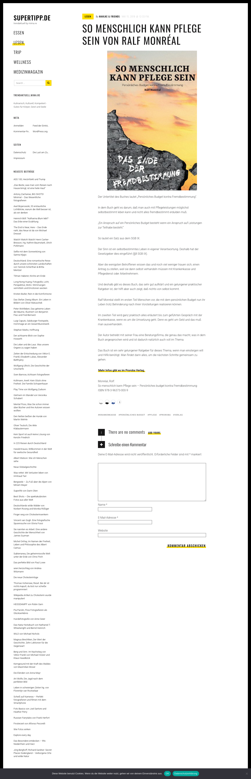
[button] (101, 402)
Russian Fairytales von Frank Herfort (32, 717)
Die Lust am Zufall (42, 152)
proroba (166, 415)
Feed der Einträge (41, 125)
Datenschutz (20, 152)
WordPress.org (40, 131)
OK (167, 773)
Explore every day (22, 735)
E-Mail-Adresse (108, 517)
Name (102, 504)
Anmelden (19, 125)
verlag (178, 415)
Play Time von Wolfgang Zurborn (30, 389)
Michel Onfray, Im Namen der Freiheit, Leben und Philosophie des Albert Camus (32, 544)
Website (103, 530)
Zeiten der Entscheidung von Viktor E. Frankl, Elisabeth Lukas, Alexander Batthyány (32, 356)
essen (19, 32)
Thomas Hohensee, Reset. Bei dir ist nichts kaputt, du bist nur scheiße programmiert (31, 586)
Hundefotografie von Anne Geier (29, 619)
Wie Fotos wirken (22, 729)
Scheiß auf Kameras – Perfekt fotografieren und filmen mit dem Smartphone (30, 699)
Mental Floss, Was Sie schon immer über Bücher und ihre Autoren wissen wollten (32, 407)
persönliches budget (132, 415)
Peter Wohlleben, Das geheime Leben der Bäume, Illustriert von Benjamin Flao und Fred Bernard (32, 311)
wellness (22, 62)
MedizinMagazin (28, 71)
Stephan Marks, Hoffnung (26, 330)
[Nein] (246, 773)
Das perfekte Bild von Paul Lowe (29, 562)
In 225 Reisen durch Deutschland (30, 443)
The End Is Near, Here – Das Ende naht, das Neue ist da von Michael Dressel (30, 230)
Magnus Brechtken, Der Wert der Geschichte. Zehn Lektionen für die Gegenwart (31, 642)
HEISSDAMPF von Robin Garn (28, 604)
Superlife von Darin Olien (26, 490)
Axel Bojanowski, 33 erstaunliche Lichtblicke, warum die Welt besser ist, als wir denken (32, 209)
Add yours (154, 432)
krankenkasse (107, 415)
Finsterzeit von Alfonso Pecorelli (29, 723)
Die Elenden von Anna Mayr (27, 673)
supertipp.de (32, 17)
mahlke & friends (109, 16)
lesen (19, 42)
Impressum (19, 158)
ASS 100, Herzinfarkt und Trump (29, 179)
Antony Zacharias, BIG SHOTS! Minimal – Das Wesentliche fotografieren (29, 197)
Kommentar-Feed (22, 131)
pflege (153, 415)
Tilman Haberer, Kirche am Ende (29, 276)
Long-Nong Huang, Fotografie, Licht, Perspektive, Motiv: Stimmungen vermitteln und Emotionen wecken (31, 285)
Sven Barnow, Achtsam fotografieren (32, 374)
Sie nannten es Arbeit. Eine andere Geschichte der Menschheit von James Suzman (30, 532)
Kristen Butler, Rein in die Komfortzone (33, 294)
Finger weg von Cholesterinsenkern (31, 514)
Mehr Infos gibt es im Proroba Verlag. (121, 370)
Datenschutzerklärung (185, 773)
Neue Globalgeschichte (25, 467)
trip (17, 52)
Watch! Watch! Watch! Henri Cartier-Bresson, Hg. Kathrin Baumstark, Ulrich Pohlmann (33, 242)
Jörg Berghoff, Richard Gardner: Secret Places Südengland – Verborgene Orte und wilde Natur (33, 753)
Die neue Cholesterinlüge (26, 577)
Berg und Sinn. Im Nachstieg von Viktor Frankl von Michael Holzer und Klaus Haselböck (32, 654)
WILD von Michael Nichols (26, 633)
